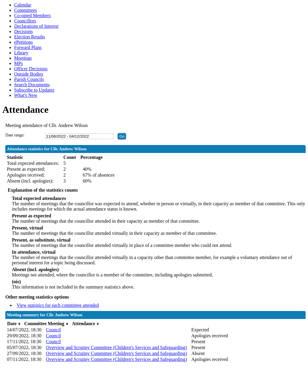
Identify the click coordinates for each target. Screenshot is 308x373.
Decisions (23, 31)
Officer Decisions (30, 68)
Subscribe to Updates (34, 89)
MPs (18, 63)
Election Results (29, 36)
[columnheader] (14, 324)
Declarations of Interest (36, 26)
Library (21, 52)
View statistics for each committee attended (58, 305)
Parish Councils (29, 79)
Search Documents (32, 84)
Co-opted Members (32, 15)
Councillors (25, 20)
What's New (25, 95)
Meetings (23, 58)
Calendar (22, 4)
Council (53, 329)
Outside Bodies (28, 73)
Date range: (14, 135)
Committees (25, 10)
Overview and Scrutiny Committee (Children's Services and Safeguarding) (116, 347)
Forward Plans (28, 47)
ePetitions (23, 42)
